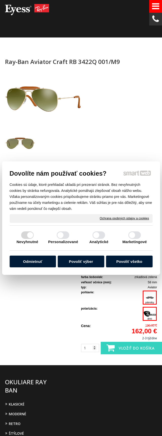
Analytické (98, 242)
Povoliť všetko (129, 261)
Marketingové (134, 242)
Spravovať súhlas (106, 421)
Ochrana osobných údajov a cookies (124, 218)
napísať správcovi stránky (115, 417)
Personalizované (63, 242)
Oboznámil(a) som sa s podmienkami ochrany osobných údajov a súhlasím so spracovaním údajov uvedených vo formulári (136, 345)
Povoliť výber (81, 261)
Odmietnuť (32, 261)
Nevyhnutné (27, 242)
